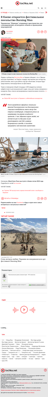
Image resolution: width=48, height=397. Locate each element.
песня (11, 358)
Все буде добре (36, 340)
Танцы (4, 352)
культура (32, 356)
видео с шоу (6, 356)
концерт (24, 356)
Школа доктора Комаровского (30, 354)
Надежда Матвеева (38, 346)
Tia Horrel (9, 31)
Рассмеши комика (34, 348)
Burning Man (18, 77)
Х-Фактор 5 (5, 354)
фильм (37, 358)
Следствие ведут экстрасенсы (32, 350)
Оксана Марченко (8, 348)
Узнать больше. (31, 392)
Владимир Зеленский (22, 340)
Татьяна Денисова (39, 352)
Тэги (3, 334)
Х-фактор (14, 354)
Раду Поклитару (21, 348)
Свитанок (5, 350)
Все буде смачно (7, 342)
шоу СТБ (4, 361)
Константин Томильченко (10, 346)
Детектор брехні (20, 342)
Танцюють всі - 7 (13, 352)
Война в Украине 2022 (31, 12)
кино (18, 356)
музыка (39, 356)
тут (46, 91)
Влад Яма (9, 340)
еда (13, 356)
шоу (43, 358)
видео (44, 354)
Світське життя (15, 350)
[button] (42, 8)
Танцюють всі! (26, 352)
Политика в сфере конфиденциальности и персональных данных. (26, 390)
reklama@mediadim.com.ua (25, 383)
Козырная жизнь (27, 344)
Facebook (20, 202)
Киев (18, 344)
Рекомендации (6, 39)
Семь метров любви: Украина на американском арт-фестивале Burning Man (23, 260)
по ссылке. (17, 183)
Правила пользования (6, 390)
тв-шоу (31, 358)
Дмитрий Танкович (8, 344)
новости (4, 358)
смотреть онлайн (20, 358)
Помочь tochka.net (15, 12)
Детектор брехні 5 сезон (36, 342)
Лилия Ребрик (25, 346)
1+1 (3, 340)
